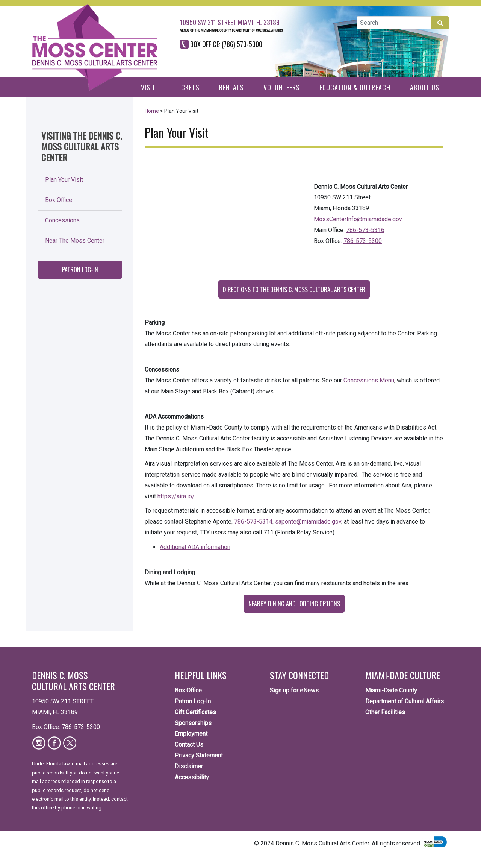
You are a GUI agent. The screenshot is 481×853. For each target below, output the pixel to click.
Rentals (231, 87)
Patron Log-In (80, 269)
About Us (424, 87)
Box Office (58, 199)
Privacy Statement (199, 755)
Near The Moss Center (74, 240)
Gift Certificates (195, 712)
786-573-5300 (362, 240)
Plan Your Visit (64, 179)
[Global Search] (394, 22)
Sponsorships (193, 723)
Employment (191, 733)
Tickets (187, 87)
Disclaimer (189, 766)
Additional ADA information (195, 547)
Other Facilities (385, 712)
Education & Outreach (354, 87)
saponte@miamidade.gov (308, 521)
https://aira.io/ (176, 496)
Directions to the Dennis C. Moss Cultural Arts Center (294, 289)
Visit (148, 87)
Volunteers (281, 87)
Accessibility (192, 777)
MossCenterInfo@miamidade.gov (358, 219)
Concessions (62, 220)
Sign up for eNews (294, 690)
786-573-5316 (365, 230)
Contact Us (189, 744)
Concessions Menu (368, 380)
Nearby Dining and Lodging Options (294, 603)
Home (152, 111)
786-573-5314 (253, 521)
